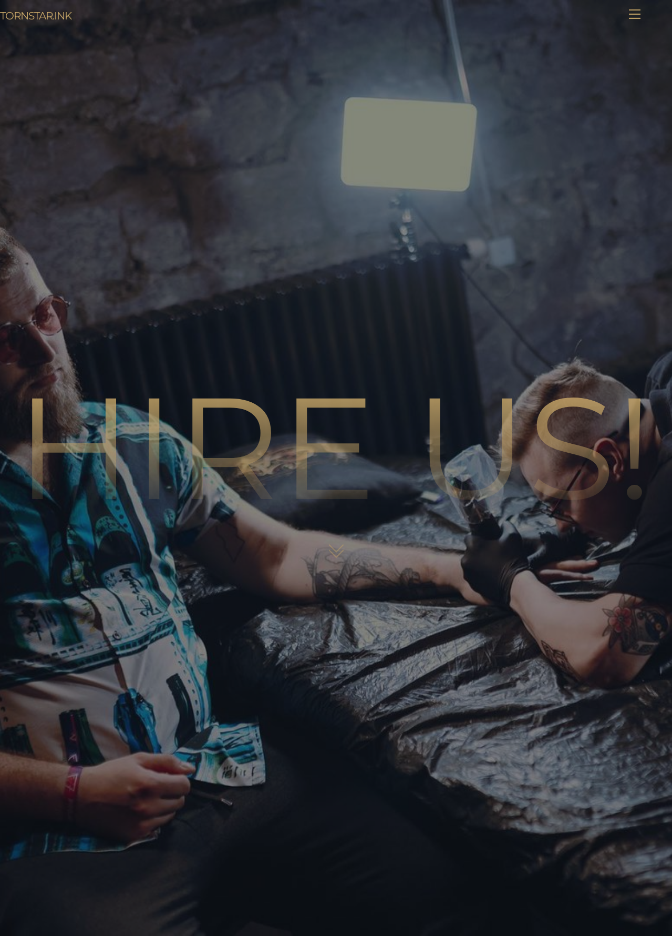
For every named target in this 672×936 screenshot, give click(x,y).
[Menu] (634, 14)
